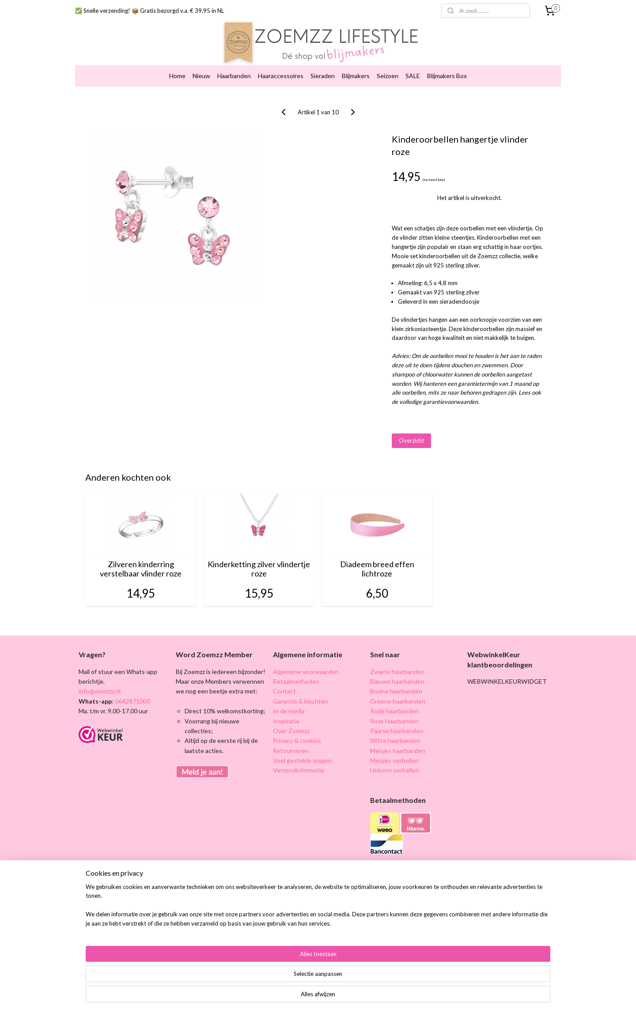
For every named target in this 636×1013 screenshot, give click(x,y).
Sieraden (322, 75)
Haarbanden (234, 75)
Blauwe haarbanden (397, 681)
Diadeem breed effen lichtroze (377, 569)
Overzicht (411, 440)
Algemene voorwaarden (306, 671)
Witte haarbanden (395, 740)
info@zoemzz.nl (100, 691)
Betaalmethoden (296, 681)
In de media (289, 711)
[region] (259, 985)
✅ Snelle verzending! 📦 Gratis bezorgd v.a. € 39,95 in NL (149, 10)
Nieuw (201, 75)
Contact (284, 691)
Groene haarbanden (397, 701)
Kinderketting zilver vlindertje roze (259, 569)
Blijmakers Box (447, 75)
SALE (412, 75)
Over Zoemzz (291, 730)
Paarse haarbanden (396, 730)
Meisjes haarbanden (397, 750)
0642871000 (132, 701)
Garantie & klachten (300, 701)
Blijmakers (356, 75)
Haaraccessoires (280, 75)
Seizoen (387, 75)
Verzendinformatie (298, 770)
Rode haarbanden (394, 711)
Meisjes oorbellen (394, 760)
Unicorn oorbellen (394, 770)
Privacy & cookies (297, 740)
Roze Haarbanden (394, 721)
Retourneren (291, 750)
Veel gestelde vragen (302, 760)
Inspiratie (286, 721)
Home (177, 75)
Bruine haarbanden (396, 691)
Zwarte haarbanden (397, 671)
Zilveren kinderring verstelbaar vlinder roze (141, 569)
